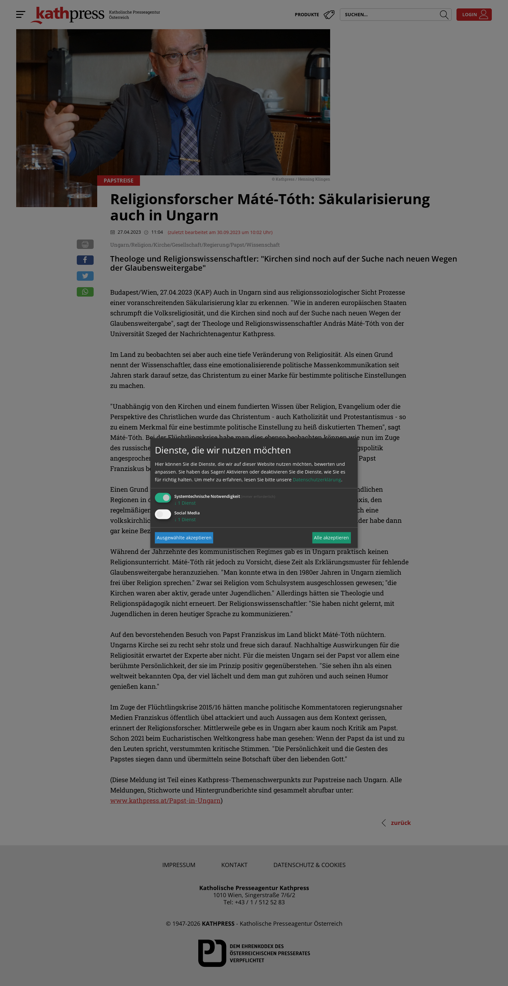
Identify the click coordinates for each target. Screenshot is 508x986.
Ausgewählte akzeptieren (184, 537)
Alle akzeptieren (331, 537)
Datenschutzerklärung (317, 479)
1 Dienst (185, 502)
